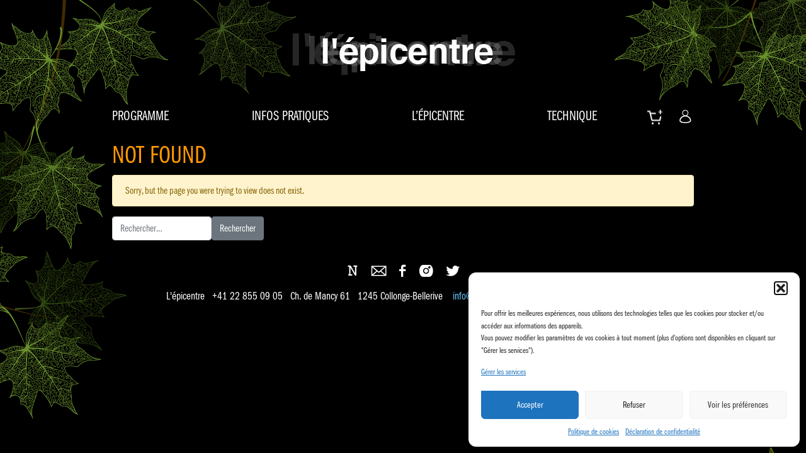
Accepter (530, 404)
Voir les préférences (738, 404)
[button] (781, 288)
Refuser (634, 404)
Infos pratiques (290, 116)
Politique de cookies (593, 431)
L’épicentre (438, 116)
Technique (572, 116)
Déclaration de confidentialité (662, 431)
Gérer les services (503, 371)
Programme (140, 116)
